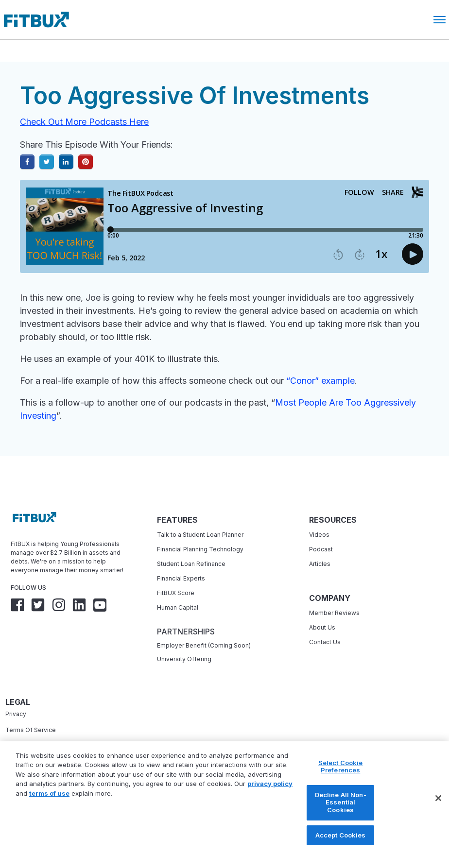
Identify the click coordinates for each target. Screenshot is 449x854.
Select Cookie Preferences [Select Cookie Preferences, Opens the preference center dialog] (340, 780)
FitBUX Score (175, 593)
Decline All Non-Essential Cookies (340, 816)
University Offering (184, 659)
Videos (319, 534)
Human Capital (177, 607)
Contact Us (325, 642)
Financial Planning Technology (200, 549)
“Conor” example (320, 381)
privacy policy (270, 798)
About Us (322, 627)
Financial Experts (181, 578)
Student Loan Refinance (192, 563)
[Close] (438, 812)
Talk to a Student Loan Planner (200, 534)
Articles (319, 563)
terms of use (49, 807)
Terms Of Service (30, 730)
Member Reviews (334, 612)
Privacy (15, 713)
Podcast (321, 549)
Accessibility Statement (39, 746)
